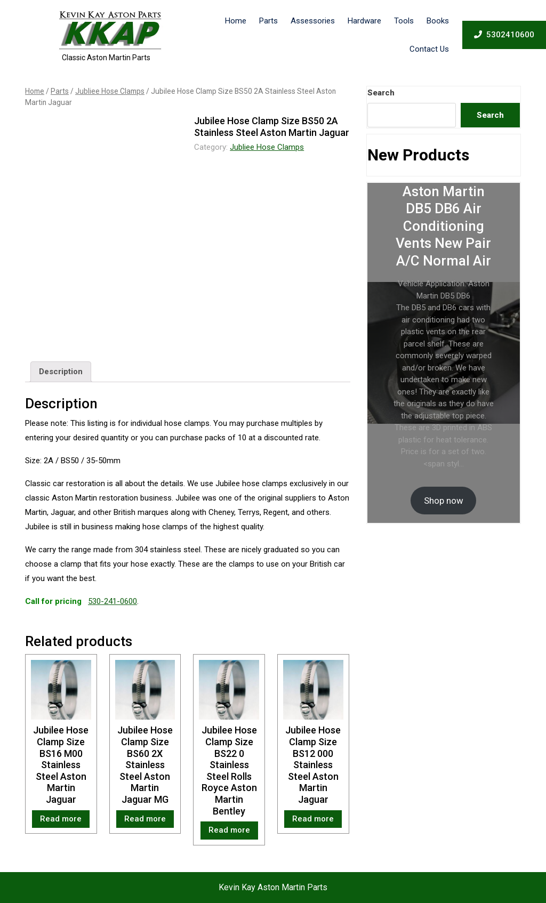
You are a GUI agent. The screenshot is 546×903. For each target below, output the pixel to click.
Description (61, 371)
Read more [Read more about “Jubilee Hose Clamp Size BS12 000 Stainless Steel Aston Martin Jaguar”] (313, 819)
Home (235, 21)
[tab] (60, 372)
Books (438, 21)
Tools (404, 21)
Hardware (364, 21)
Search (381, 93)
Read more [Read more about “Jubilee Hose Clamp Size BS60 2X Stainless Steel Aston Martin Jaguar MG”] (145, 819)
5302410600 (504, 34)
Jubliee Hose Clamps (109, 91)
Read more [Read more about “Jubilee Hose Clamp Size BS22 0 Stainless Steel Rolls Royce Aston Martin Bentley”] (229, 830)
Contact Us (429, 49)
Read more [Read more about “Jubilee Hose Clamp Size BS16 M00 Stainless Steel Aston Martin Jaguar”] (61, 819)
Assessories (313, 21)
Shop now (443, 500)
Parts (268, 21)
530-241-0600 (112, 601)
